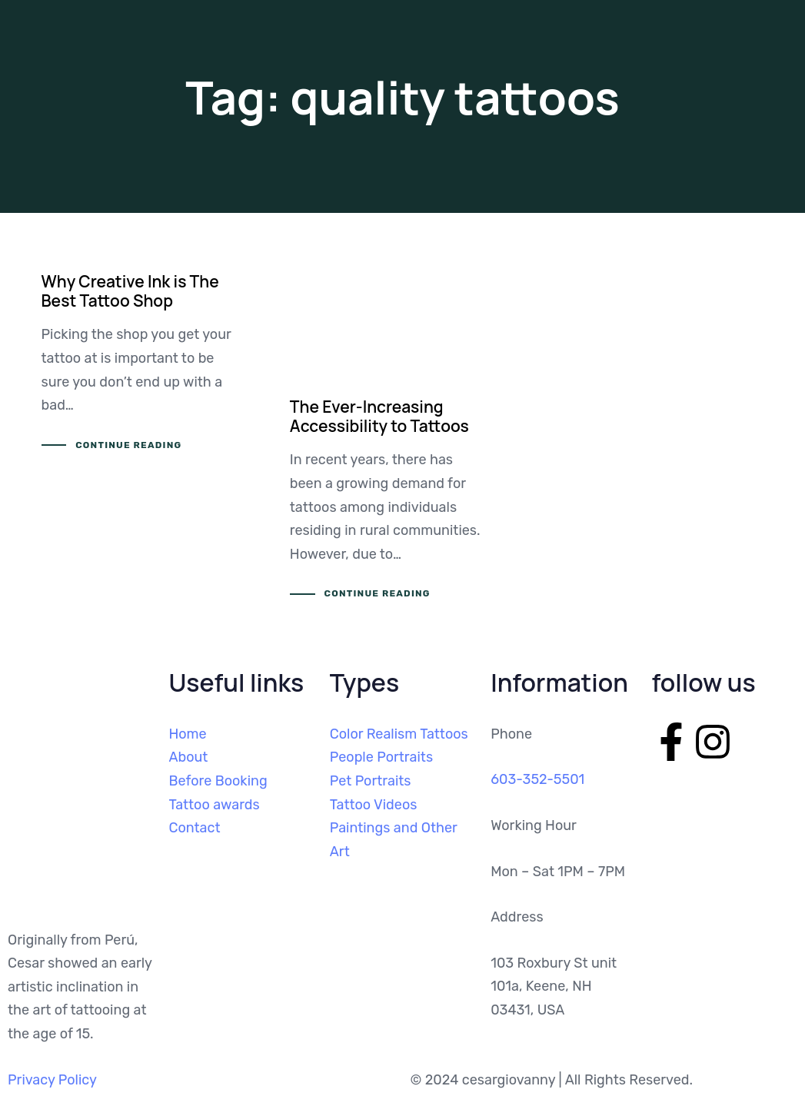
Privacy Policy (52, 1079)
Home (187, 734)
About (188, 757)
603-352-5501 (537, 779)
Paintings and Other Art (393, 839)
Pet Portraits (370, 780)
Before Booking (217, 780)
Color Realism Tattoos (399, 734)
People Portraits (381, 757)
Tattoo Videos (373, 804)
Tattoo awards (213, 804)
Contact (194, 827)
